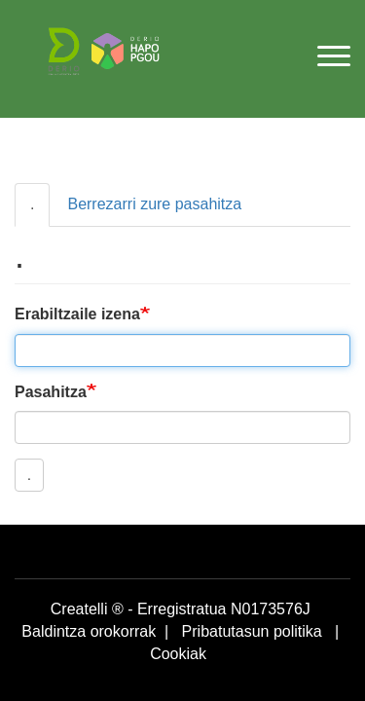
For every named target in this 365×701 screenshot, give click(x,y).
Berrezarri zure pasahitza (154, 204)
